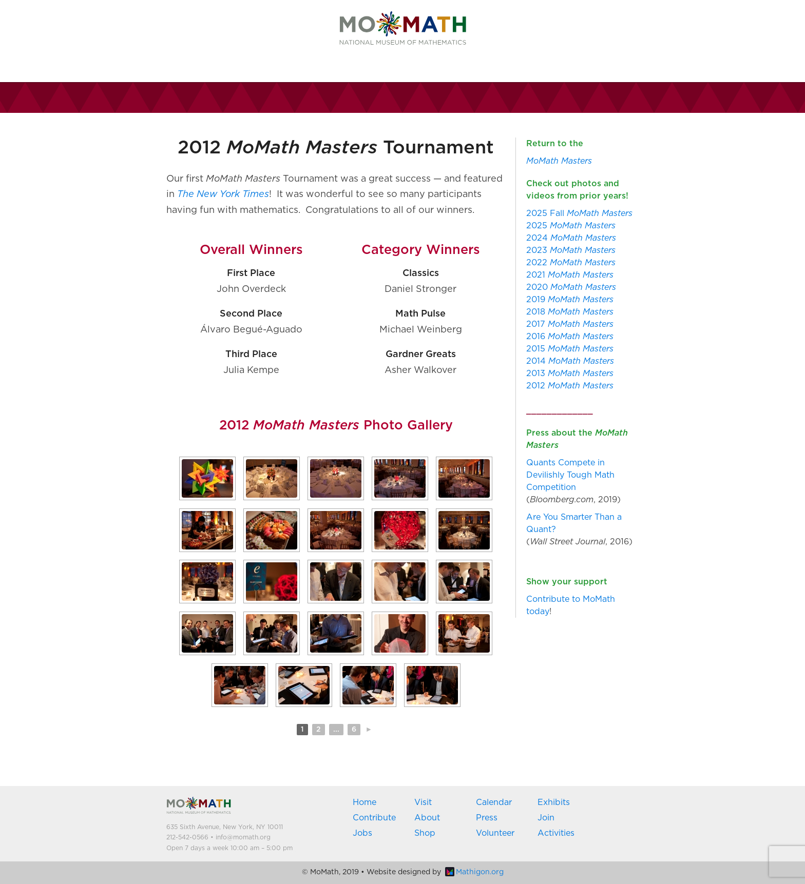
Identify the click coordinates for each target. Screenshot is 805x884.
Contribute (374, 818)
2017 (570, 324)
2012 (570, 386)
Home (364, 802)
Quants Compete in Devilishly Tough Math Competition (570, 475)
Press (486, 818)
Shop (424, 833)
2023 (571, 250)
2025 (571, 226)
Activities (556, 833)
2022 (571, 263)
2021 (570, 275)
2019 (570, 300)
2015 (570, 349)
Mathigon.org (474, 872)
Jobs (362, 833)
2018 (570, 312)
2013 (570, 373)
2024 (571, 238)
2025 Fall (579, 213)
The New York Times (223, 194)
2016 (570, 336)
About (427, 818)
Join (546, 818)
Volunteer (495, 833)
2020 (571, 287)
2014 (570, 361)
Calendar (494, 802)
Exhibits (554, 802)
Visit (423, 802)
